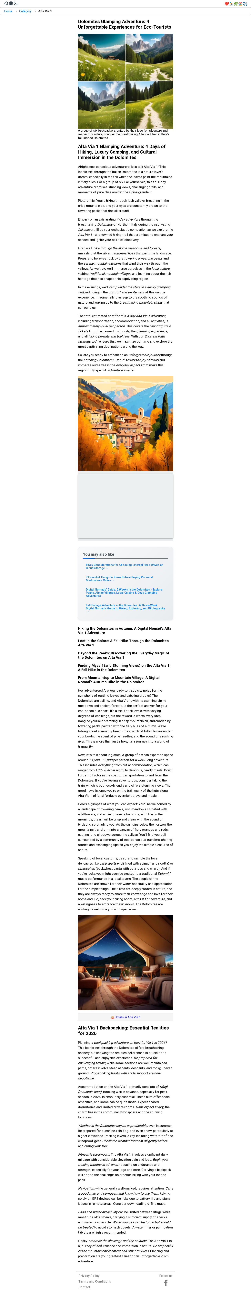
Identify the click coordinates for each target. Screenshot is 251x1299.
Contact (84, 1287)
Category (25, 11)
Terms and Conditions (94, 1281)
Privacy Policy (88, 1276)
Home (8, 11)
